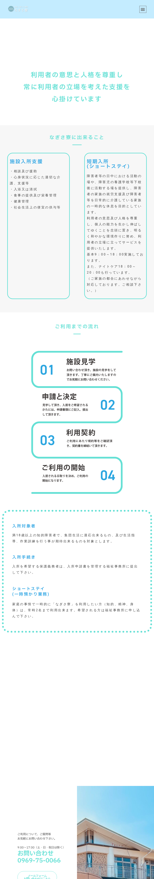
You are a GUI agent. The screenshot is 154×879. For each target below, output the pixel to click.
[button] (142, 9)
